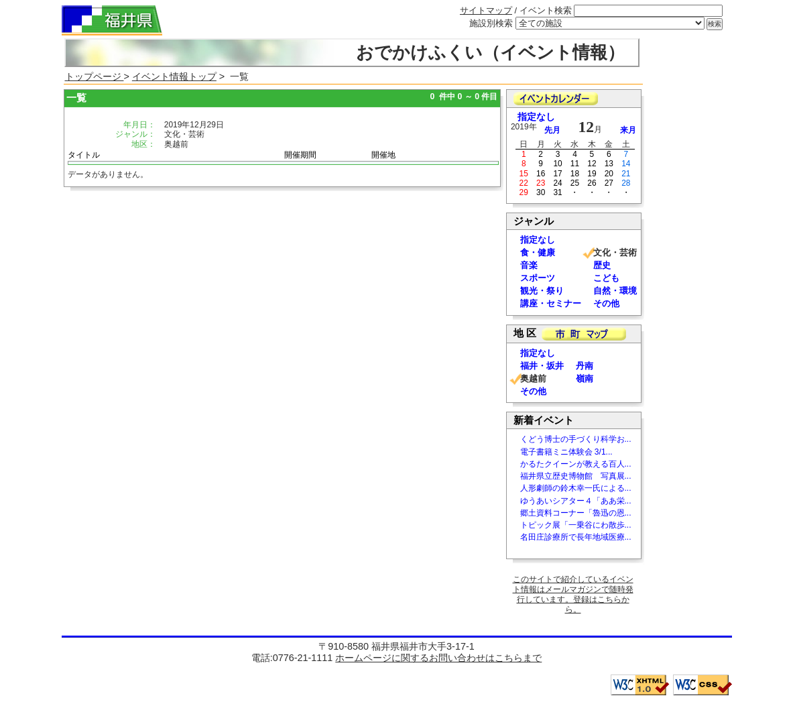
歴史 (602, 265)
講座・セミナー (550, 303)
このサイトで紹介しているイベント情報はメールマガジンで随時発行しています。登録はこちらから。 (573, 594)
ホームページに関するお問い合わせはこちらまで (438, 657)
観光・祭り (542, 291)
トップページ (94, 76)
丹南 (584, 366)
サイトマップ (486, 10)
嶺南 (584, 378)
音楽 (529, 265)
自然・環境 (615, 291)
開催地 (383, 155)
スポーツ (537, 278)
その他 (606, 303)
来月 (628, 130)
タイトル (84, 155)
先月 (552, 130)
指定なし (536, 117)
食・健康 (537, 252)
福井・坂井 (542, 366)
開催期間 (300, 155)
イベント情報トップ (174, 76)
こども (606, 278)
